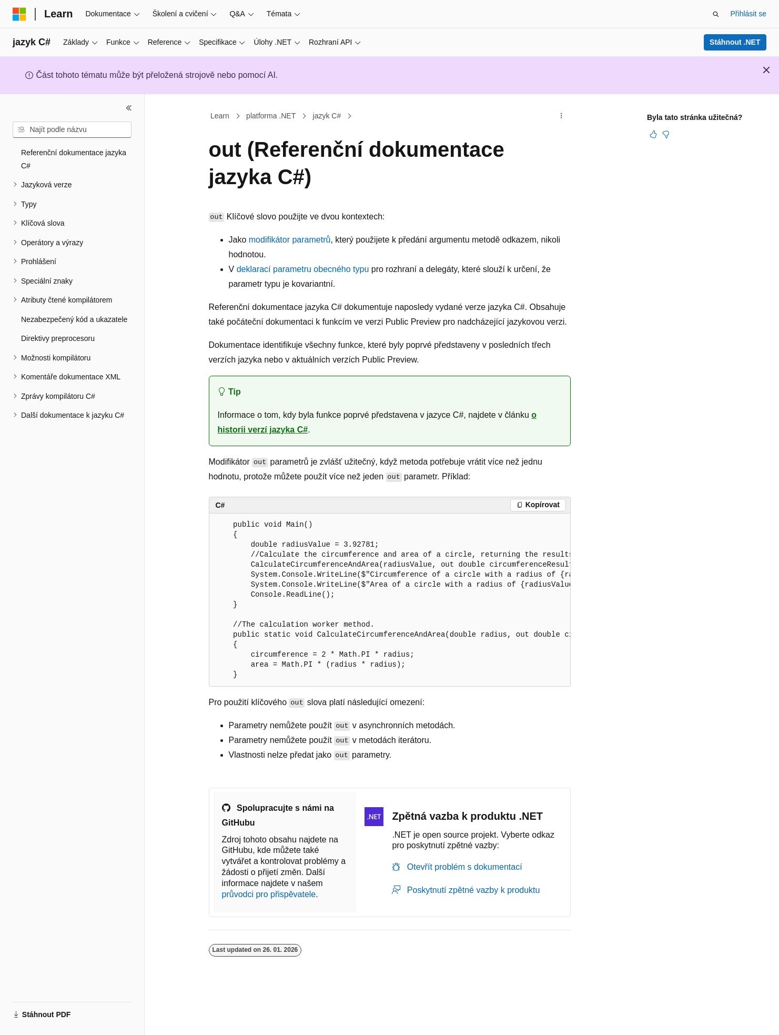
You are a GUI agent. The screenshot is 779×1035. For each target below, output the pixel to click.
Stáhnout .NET (735, 42)
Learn (219, 116)
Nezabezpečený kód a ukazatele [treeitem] (74, 319)
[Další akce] (561, 116)
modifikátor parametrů (290, 239)
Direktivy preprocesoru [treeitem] (58, 338)
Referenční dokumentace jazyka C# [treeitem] (73, 159)
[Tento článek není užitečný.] (666, 134)
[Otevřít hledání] (715, 14)
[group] (390, 600)
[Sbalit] (129, 107)
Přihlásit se (748, 13)
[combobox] (72, 130)
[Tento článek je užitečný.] (653, 134)
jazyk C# (327, 116)
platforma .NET (271, 116)
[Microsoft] (19, 14)
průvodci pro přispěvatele (269, 894)
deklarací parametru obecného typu (303, 269)
